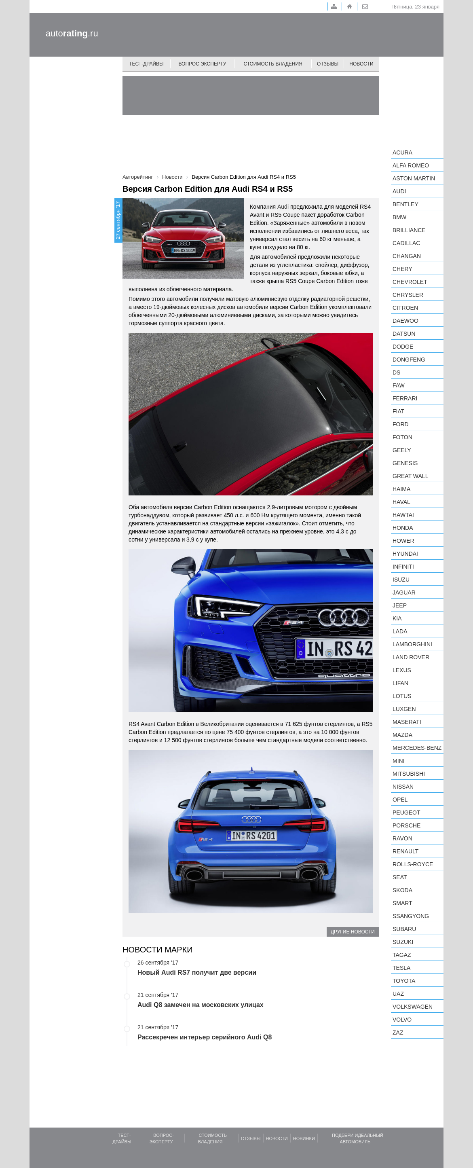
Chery (402, 269)
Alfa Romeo (411, 165)
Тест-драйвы (146, 64)
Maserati (407, 722)
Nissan (403, 786)
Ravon (402, 838)
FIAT (398, 411)
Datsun (404, 333)
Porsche (406, 825)
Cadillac (406, 243)
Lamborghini (412, 644)
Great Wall (410, 476)
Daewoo (405, 320)
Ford (401, 424)
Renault (405, 851)
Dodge (403, 346)
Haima (401, 489)
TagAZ (402, 955)
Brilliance (409, 230)
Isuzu (401, 579)
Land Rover (411, 657)
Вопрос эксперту (202, 64)
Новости (361, 64)
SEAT (400, 877)
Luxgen (404, 709)
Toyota (404, 981)
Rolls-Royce (413, 864)
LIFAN (400, 683)
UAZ (398, 993)
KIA (397, 618)
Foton (402, 437)
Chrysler (408, 295)
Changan (407, 256)
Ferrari (405, 398)
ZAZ (398, 1032)
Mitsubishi (409, 773)
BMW (399, 217)
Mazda (402, 735)
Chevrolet (410, 282)
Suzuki (403, 942)
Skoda (402, 890)
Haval (401, 502)
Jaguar (404, 592)
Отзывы (327, 64)
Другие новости (353, 932)
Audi (283, 206)
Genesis (405, 463)
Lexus (402, 670)
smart (402, 903)
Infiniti (403, 566)
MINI (399, 761)
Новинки (304, 1138)
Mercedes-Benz (417, 748)
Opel (400, 799)
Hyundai (405, 553)
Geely (402, 450)
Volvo (402, 1019)
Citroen (405, 308)
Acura (402, 152)
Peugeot (406, 812)
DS (396, 372)
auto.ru (72, 33)
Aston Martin (414, 178)
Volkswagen (413, 1006)
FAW (399, 385)
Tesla (401, 968)
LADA (400, 631)
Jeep (400, 605)
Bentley (405, 204)
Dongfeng (409, 359)
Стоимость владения (272, 64)
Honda (403, 528)
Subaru (404, 929)
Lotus (402, 696)
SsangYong (411, 916)
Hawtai (403, 515)
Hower (403, 540)
